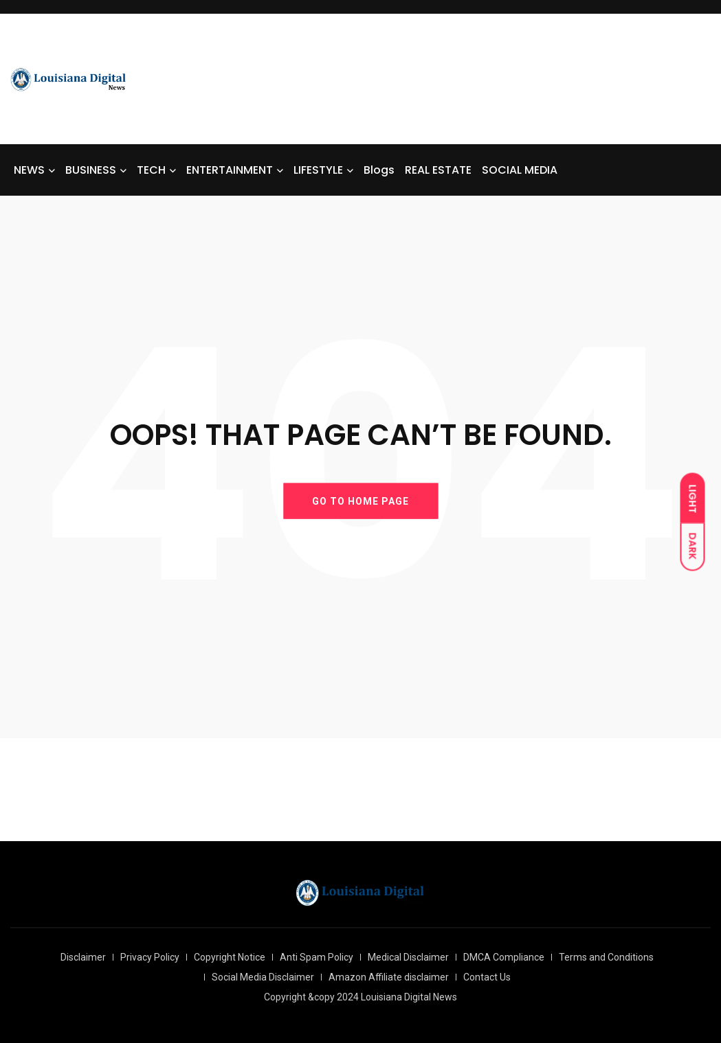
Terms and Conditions (606, 957)
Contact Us (487, 977)
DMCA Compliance (503, 957)
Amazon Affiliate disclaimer (389, 977)
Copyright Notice (229, 957)
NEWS (29, 170)
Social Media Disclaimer (263, 977)
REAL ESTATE (438, 170)
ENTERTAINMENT (229, 170)
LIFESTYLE (318, 170)
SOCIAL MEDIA (519, 170)
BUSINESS (90, 170)
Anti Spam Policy (316, 957)
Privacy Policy (149, 957)
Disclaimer (83, 957)
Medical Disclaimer (408, 957)
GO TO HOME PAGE (360, 500)
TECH (151, 170)
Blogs (379, 170)
